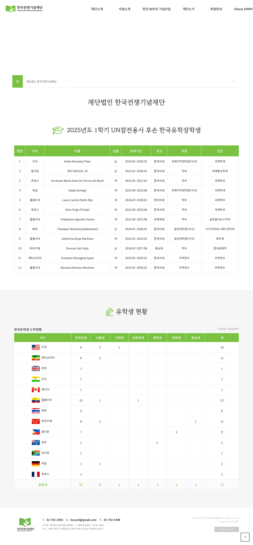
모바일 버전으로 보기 (226, 529)
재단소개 (97, 8)
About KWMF (243, 8)
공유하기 (232, 81)
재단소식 (188, 8)
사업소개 (124, 8)
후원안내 (216, 8)
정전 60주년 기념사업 (156, 8)
